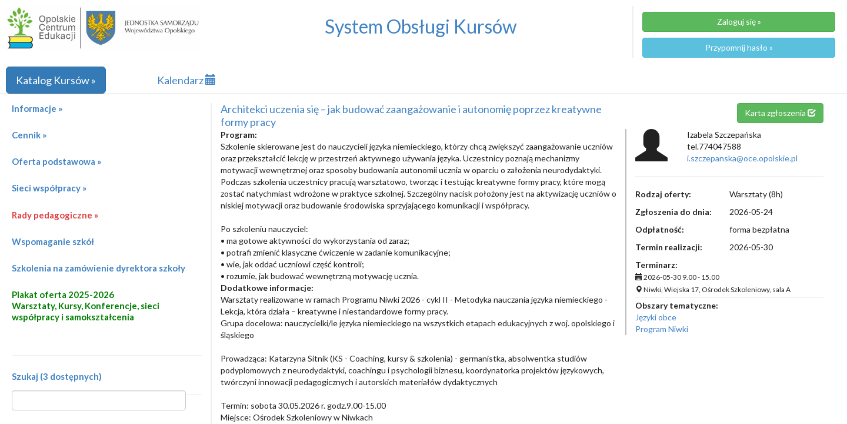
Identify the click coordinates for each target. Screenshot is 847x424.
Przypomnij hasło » (739, 47)
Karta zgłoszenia (780, 113)
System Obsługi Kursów (421, 26)
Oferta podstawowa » (56, 161)
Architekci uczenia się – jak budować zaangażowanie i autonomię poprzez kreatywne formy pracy (411, 115)
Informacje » (37, 108)
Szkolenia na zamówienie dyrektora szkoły (98, 268)
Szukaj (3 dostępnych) (57, 376)
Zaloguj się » (739, 21)
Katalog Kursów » (56, 80)
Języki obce (655, 317)
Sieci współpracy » (49, 188)
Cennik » (29, 135)
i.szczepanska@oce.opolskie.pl (742, 158)
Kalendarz (186, 80)
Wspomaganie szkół (53, 241)
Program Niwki (661, 329)
